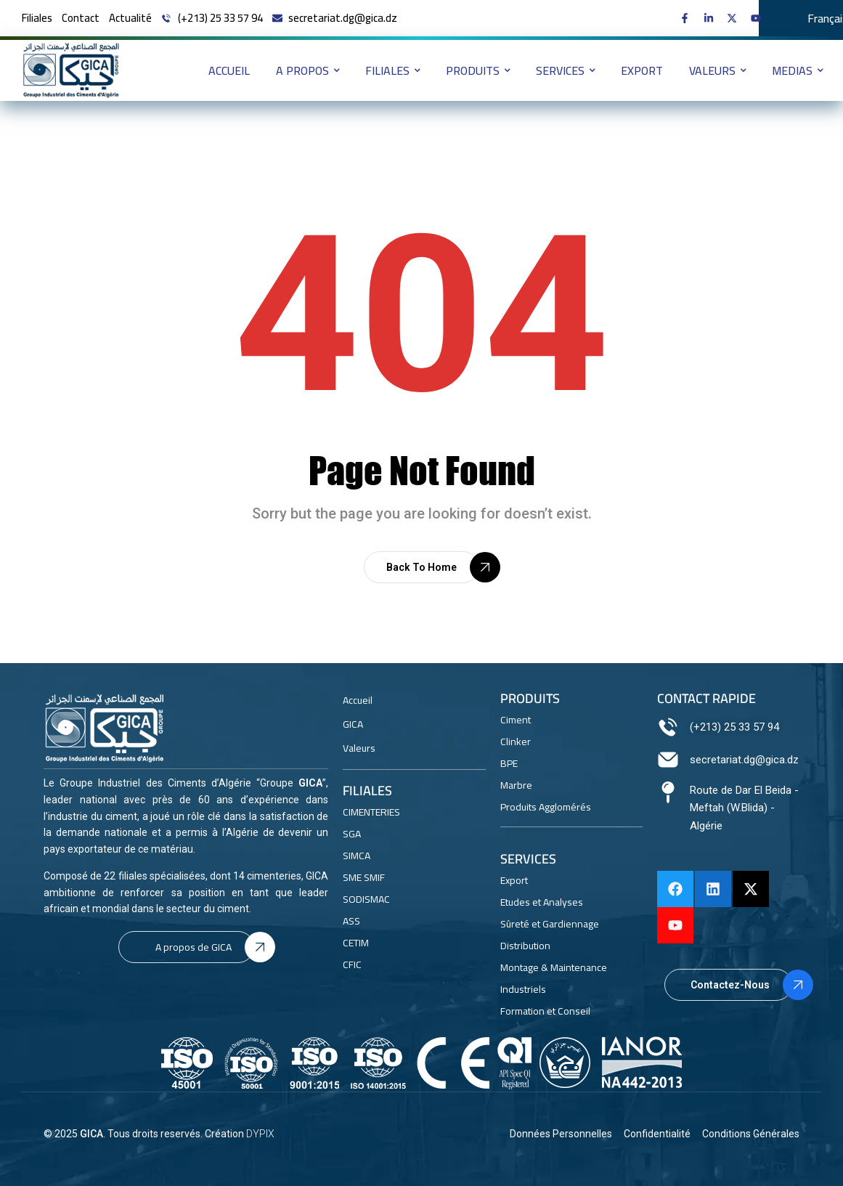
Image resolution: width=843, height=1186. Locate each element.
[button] (421, 567)
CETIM (356, 942)
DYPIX (260, 1134)
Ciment (515, 719)
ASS (351, 920)
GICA (91, 1134)
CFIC (352, 964)
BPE (509, 763)
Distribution (525, 945)
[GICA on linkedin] (712, 18)
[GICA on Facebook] (688, 18)
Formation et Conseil (545, 1011)
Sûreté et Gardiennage (549, 923)
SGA (352, 833)
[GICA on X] (735, 18)
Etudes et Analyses (541, 902)
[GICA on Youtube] (759, 18)
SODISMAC (366, 899)
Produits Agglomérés (545, 806)
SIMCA (356, 855)
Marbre (516, 785)
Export (514, 880)
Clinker (515, 741)
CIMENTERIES (371, 812)
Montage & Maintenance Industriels (553, 978)
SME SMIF (364, 877)
